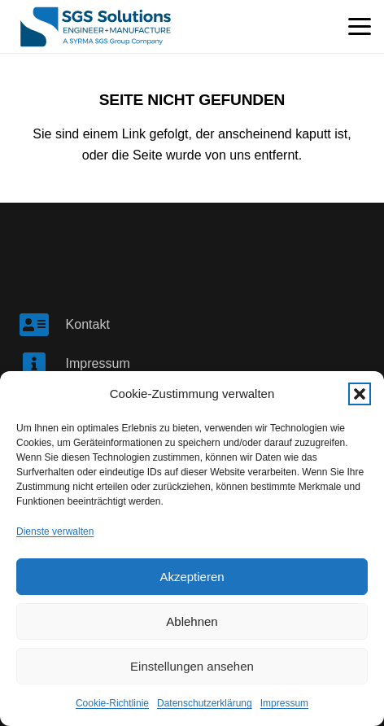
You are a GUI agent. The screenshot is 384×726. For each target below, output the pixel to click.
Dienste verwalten (55, 531)
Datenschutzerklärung (204, 703)
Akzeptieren (191, 577)
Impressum (284, 703)
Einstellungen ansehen (192, 666)
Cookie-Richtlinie (112, 703)
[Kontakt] (43, 325)
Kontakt (88, 324)
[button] (359, 394)
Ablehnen (191, 621)
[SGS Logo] (95, 26)
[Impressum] (43, 364)
